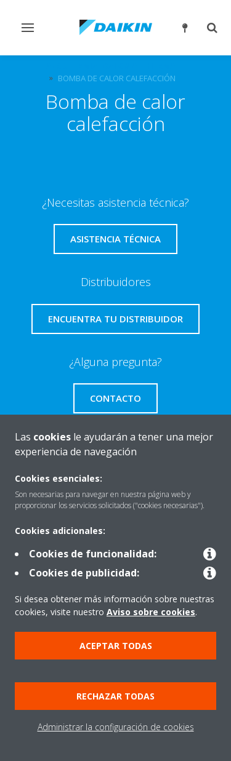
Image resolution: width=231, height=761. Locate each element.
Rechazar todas (115, 696)
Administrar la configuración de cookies (116, 727)
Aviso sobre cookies (151, 612)
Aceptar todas (115, 645)
